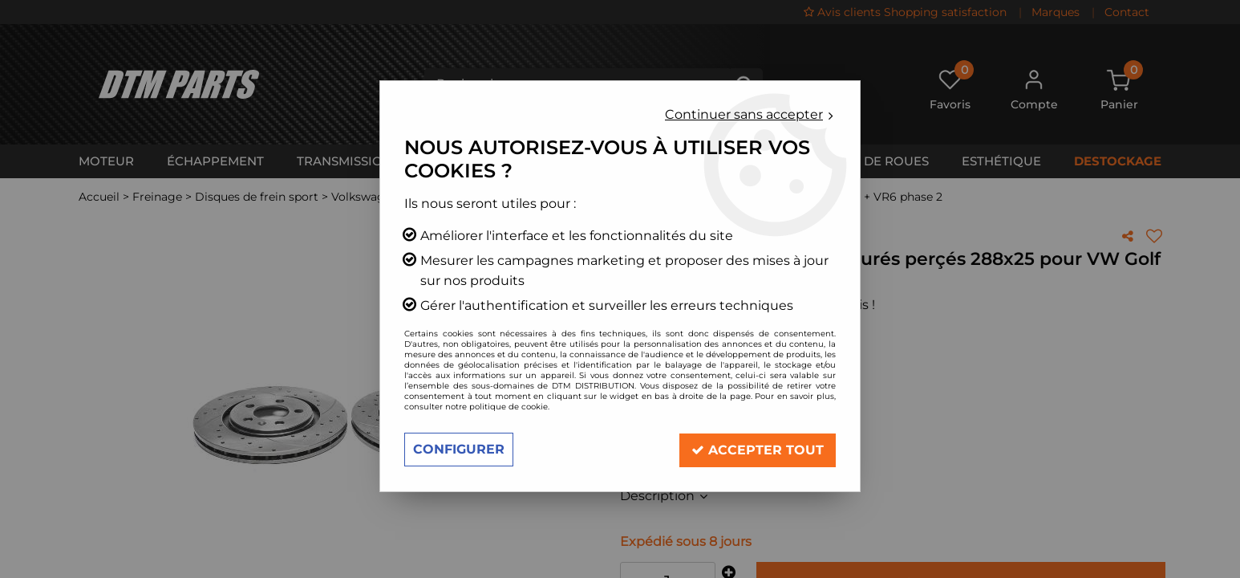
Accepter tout (757, 449)
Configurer (459, 449)
